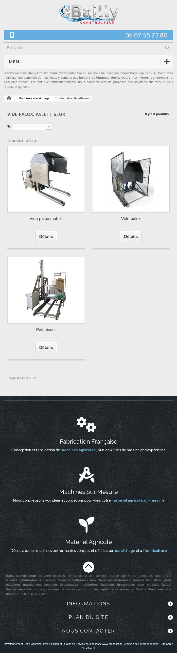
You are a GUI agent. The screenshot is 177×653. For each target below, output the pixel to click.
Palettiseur (46, 329)
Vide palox (131, 218)
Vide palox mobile (46, 218)
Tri (9, 126)
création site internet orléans (141, 643)
